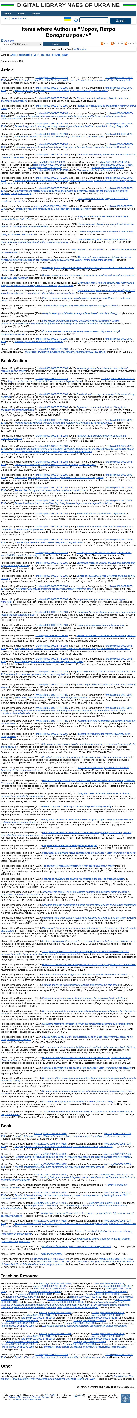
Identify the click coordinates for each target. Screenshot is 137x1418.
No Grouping (80, 49)
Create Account (18, 18)
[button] (56, 44)
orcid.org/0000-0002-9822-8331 (105, 1203)
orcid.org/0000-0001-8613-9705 (49, 162)
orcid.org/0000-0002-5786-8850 (45, 1291)
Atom (104, 43)
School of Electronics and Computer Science (29, 1397)
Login (5, 18)
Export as (6, 44)
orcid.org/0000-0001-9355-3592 (48, 1259)
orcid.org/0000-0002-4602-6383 (45, 167)
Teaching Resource (50, 54)
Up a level (7, 40)
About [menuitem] (21, 13)
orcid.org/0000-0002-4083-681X (108, 1283)
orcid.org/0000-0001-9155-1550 (52, 170)
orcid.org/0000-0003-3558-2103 (64, 1299)
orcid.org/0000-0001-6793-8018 (55, 1283)
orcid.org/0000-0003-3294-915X (67, 1302)
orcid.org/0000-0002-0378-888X (50, 1288)
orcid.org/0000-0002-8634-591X (116, 1286)
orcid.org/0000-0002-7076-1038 (49, 164)
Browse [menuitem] (36, 13)
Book (36, 54)
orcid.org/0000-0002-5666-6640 (108, 167)
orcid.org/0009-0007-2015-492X (118, 378)
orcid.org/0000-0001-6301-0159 (18, 1325)
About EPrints (22, 1399)
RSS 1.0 (116, 43)
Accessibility (35, 1399)
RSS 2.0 (129, 43)
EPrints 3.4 (50, 1395)
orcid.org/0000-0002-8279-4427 (23, 1296)
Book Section (25, 54)
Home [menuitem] (7, 13)
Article (13, 54)
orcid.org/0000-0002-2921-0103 (49, 1286)
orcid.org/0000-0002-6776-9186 (52, 77)
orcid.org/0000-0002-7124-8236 (113, 162)
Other (65, 54)
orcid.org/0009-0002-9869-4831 (35, 1294)
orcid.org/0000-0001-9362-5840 (87, 249)
